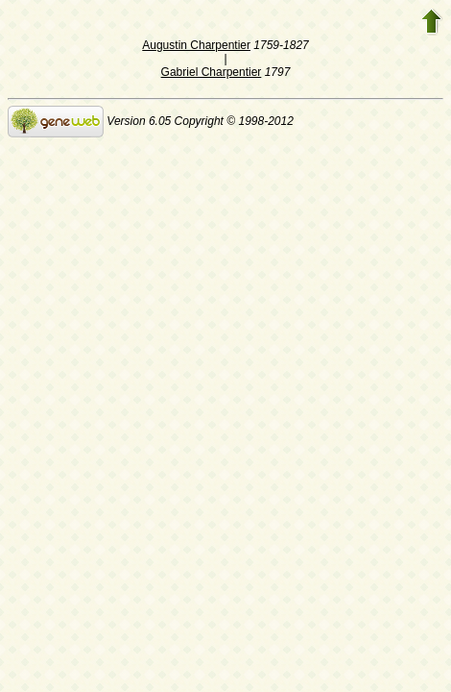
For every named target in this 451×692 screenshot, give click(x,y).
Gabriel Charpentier (211, 72)
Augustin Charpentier (196, 45)
